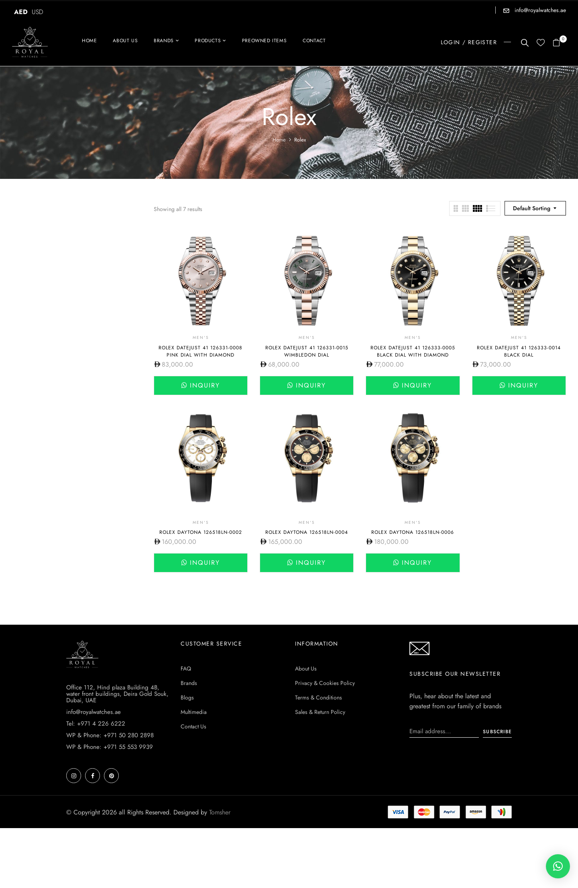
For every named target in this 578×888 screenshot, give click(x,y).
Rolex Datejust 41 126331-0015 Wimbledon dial (306, 351)
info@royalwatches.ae (539, 10)
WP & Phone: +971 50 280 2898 (110, 735)
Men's (201, 337)
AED (21, 11)
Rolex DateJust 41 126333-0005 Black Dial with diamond (412, 351)
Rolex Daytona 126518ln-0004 (306, 532)
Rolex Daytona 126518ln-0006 (412, 532)
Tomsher (219, 812)
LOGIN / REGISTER (469, 42)
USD (37, 11)
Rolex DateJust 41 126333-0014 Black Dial (519, 351)
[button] (559, 43)
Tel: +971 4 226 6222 (95, 723)
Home (279, 140)
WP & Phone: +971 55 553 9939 (109, 746)
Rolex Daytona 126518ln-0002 (200, 532)
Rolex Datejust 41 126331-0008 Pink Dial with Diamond (200, 351)
